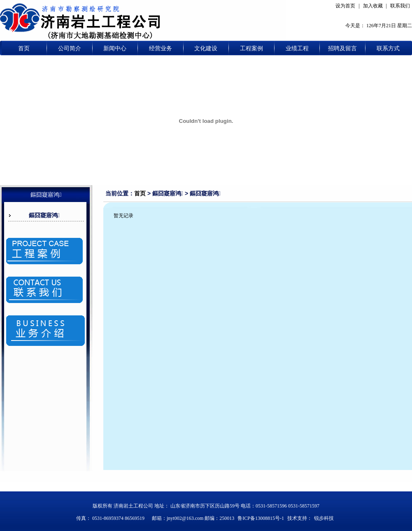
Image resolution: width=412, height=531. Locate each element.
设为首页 (345, 6)
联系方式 (388, 48)
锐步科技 (324, 518)
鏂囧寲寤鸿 (44, 215)
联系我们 (400, 6)
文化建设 (205, 48)
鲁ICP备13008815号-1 (260, 518)
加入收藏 (373, 6)
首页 (24, 48)
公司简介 (69, 48)
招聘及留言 (342, 48)
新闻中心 (114, 48)
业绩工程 (297, 48)
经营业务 (160, 48)
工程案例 (251, 48)
